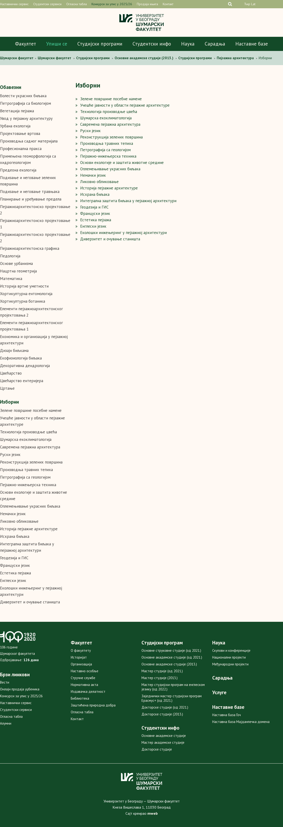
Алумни (5, 723)
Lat (253, 4)
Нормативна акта (84, 684)
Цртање (7, 388)
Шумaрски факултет (17, 58)
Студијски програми (99, 44)
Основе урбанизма (16, 263)
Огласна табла (76, 4)
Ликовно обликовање (19, 521)
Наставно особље (84, 671)
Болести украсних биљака (23, 95)
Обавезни (10, 87)
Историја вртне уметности (24, 286)
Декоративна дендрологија (25, 365)
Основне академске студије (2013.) (169, 664)
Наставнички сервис (14, 4)
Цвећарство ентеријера (21, 380)
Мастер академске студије (163, 742)
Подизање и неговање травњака (29, 191)
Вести (4, 682)
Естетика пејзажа (15, 573)
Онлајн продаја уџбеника (19, 689)
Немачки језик (13, 513)
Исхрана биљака (14, 536)
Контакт (168, 4)
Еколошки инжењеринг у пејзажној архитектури (123, 232)
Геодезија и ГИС (14, 557)
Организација (81, 664)
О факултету (81, 650)
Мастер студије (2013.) (160, 678)
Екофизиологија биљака (21, 358)
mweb (152, 813)
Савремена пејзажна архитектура (30, 447)
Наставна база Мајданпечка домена (241, 721)
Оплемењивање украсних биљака (30, 506)
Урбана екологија (15, 126)
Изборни (9, 402)
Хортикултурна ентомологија (26, 293)
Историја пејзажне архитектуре (29, 528)
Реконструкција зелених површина (31, 462)
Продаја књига (147, 4)
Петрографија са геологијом (25, 477)
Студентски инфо (152, 44)
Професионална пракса (21, 148)
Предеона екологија (18, 170)
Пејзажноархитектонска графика (29, 248)
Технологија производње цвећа (28, 431)
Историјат (79, 657)
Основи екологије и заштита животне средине (122, 162)
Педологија (10, 256)
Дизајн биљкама (14, 350)
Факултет (25, 44)
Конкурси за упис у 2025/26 (112, 4)
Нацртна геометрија (18, 271)
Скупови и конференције (231, 650)
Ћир (247, 4)
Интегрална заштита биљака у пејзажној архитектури (128, 200)
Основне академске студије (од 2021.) (172, 657)
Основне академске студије (164, 735)
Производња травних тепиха (26, 469)
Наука (188, 44)
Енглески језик (13, 580)
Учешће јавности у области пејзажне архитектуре (125, 105)
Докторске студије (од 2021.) (165, 707)
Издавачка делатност (88, 691)
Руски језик (10, 454)
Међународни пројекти (230, 664)
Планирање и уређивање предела (30, 199)
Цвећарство (11, 373)
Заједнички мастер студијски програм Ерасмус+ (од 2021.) (172, 698)
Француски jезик (15, 565)
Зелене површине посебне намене (31, 410)
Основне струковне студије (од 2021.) (171, 650)
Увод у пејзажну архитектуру (26, 118)
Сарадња (215, 44)
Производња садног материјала (29, 141)
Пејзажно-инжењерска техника (28, 484)
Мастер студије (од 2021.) (162, 671)
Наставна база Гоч (226, 715)
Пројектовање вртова (20, 133)
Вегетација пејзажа (17, 110)
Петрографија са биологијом (25, 103)
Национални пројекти (229, 657)
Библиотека (80, 698)
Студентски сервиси (47, 4)
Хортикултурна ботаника (22, 301)
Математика (11, 278)
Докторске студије (157, 749)
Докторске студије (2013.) (162, 714)
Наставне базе (251, 44)
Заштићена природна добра (93, 705)
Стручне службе (83, 678)
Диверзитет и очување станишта (30, 602)
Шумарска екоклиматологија (25, 439)
